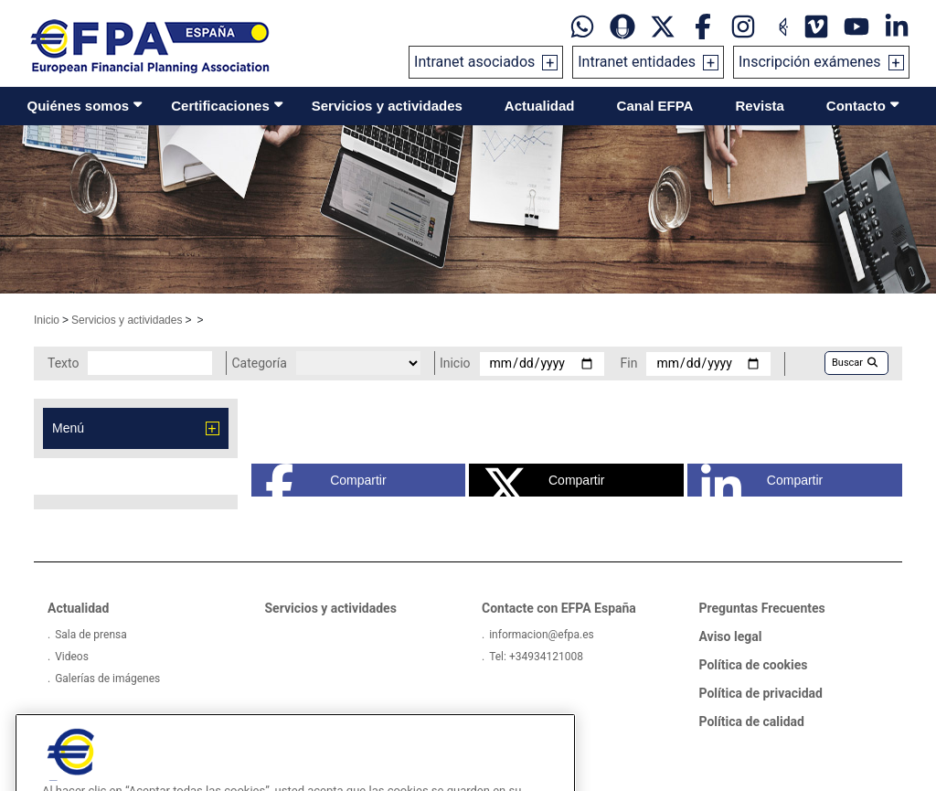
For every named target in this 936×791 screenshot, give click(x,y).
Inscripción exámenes (810, 61)
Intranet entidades (637, 61)
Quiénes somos (78, 105)
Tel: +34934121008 (536, 656)
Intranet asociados (474, 61)
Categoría (258, 363)
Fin (629, 363)
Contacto (856, 105)
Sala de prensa (91, 634)
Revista (759, 105)
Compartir (326, 480)
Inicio (46, 320)
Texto (63, 363)
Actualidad (540, 105)
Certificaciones (220, 105)
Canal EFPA (655, 105)
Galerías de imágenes (107, 678)
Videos (72, 656)
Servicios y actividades (387, 105)
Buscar (855, 363)
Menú (68, 428)
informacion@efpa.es (541, 634)
